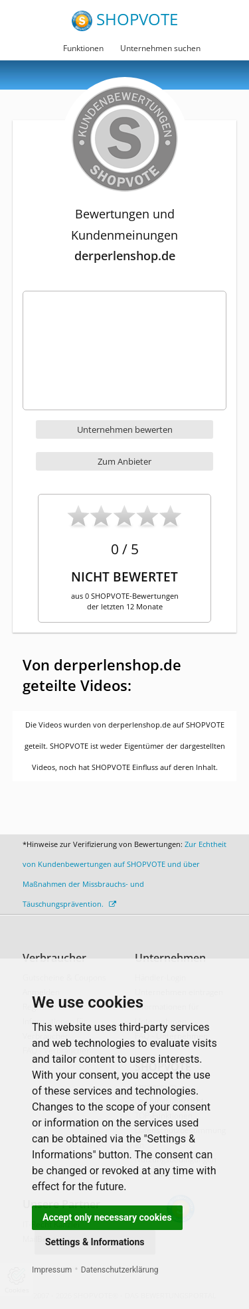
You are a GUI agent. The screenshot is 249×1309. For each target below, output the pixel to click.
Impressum (52, 1269)
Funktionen (83, 48)
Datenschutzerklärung (120, 1269)
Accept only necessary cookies (107, 1217)
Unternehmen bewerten (125, 429)
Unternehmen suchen (160, 48)
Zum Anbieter (124, 461)
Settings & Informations (95, 1242)
